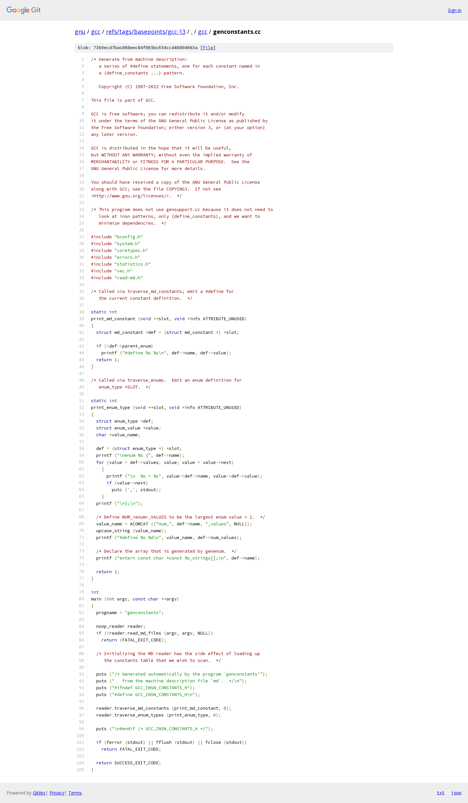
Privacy (56, 793)
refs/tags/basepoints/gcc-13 (146, 31)
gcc (95, 31)
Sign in (455, 10)
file (208, 47)
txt (441, 793)
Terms (75, 793)
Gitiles (39, 793)
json (456, 793)
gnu (80, 31)
